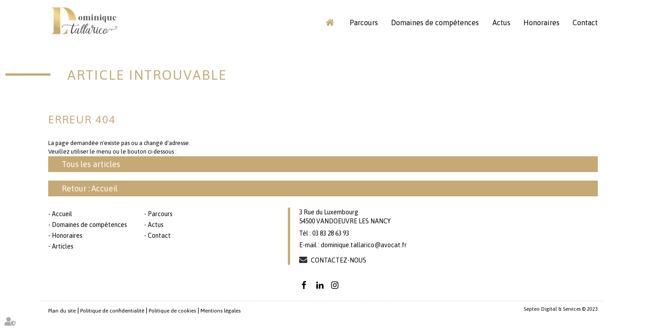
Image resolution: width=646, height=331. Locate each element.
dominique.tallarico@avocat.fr (364, 245)
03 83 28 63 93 (330, 233)
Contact (585, 22)
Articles (62, 246)
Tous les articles (91, 164)
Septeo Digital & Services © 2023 (560, 309)
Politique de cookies (172, 311)
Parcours (364, 22)
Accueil (330, 22)
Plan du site (62, 311)
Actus (501, 22)
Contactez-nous (338, 260)
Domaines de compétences (435, 22)
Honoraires (541, 22)
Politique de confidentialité (112, 311)
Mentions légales (220, 311)
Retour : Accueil (90, 188)
